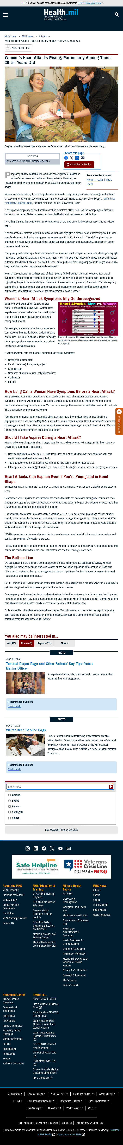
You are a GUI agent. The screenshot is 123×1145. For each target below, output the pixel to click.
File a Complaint (41, 1077)
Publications (9, 1054)
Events (15, 800)
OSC (90, 1108)
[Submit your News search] (111, 787)
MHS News (100, 886)
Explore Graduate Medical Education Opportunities (46, 1071)
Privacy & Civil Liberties (75, 970)
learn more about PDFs (69, 1134)
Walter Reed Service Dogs (26, 730)
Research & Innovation (74, 975)
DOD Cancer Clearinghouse (70, 900)
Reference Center (14, 995)
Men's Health (69, 980)
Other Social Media (78, 164)
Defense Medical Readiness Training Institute (42, 914)
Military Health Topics (72, 887)
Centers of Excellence (74, 949)
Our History (8, 913)
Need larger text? (18, 48)
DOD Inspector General (39, 1101)
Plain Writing (33, 1108)
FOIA (16, 1101)
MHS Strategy (10, 900)
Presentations (9, 1049)
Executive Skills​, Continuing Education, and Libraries (44, 926)
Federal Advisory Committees (11, 906)
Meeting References (13, 1039)
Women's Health (95, 179)
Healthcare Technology (74, 954)
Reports (6, 1058)
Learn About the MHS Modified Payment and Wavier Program (44, 1024)
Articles (16, 795)
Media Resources (101, 915)
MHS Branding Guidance (15, 918)
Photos (16, 806)
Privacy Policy (34, 1094)
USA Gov (52, 1108)
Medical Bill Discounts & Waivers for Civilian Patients (75, 962)
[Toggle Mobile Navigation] (5, 15)
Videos (15, 818)
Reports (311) (44, 643)
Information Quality (69, 1101)
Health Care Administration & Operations (71, 932)
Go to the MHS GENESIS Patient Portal (46, 1014)
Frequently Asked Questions (11, 1032)
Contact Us (8, 923)
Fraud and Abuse (81, 1094)
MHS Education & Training (44, 887)
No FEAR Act (57, 1094)
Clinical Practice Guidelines (11, 1000)
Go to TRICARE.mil (42, 999)
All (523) (11, 643)
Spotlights (17, 812)
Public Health (14, 706)
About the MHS (12, 886)
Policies (7, 1044)
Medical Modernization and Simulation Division (44, 944)
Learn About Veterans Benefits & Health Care (44, 1034)
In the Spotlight (100, 905)
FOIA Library (9, 1021)
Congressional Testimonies (10, 1009)
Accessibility (105, 1094)
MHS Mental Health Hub (75, 915)
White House (72, 1108)
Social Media (99, 910)
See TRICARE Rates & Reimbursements (44, 1046)
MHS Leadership (11, 890)
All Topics (68, 893)
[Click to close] (119, 411)
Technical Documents (13, 1063)
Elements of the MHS (13, 895)
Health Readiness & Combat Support (73, 942)
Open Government (97, 1101)
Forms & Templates (12, 1026)
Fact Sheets (9, 1016)
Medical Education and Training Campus (44, 935)
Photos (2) (26, 643)
